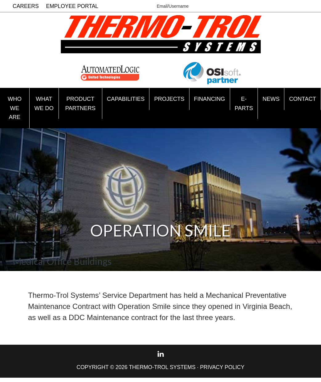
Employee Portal (72, 6)
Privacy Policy (222, 371)
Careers (26, 6)
